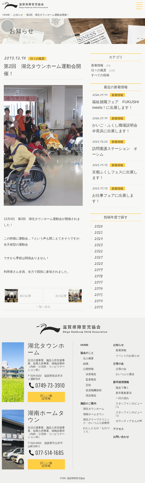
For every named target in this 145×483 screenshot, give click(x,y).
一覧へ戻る (43, 306)
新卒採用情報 (121, 382)
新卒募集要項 (124, 392)
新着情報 (97, 65)
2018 (98, 276)
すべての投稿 (100, 75)
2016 (98, 288)
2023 (98, 245)
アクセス (118, 428)
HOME (6, 14)
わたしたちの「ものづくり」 (96, 430)
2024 (98, 239)
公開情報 (88, 368)
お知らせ (18, 14)
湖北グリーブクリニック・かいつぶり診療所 (96, 421)
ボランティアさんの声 (129, 420)
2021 (98, 257)
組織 (85, 363)
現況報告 (91, 395)
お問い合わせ (121, 436)
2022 (98, 251)
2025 (98, 232)
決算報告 (91, 374)
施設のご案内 (88, 403)
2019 (98, 270)
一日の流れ (122, 398)
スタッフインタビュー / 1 (129, 405)
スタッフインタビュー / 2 (129, 414)
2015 (98, 295)
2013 (98, 307)
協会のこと (87, 352)
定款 (88, 384)
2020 (98, 263)
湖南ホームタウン (93, 414)
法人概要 (88, 358)
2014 (98, 301)
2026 (98, 226)
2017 (98, 282)
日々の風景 (98, 70)
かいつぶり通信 (125, 374)
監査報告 (91, 379)
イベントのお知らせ (128, 355)
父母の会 (118, 363)
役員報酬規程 (94, 390)
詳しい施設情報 (46, 397)
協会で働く (122, 387)
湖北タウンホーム (93, 408)
